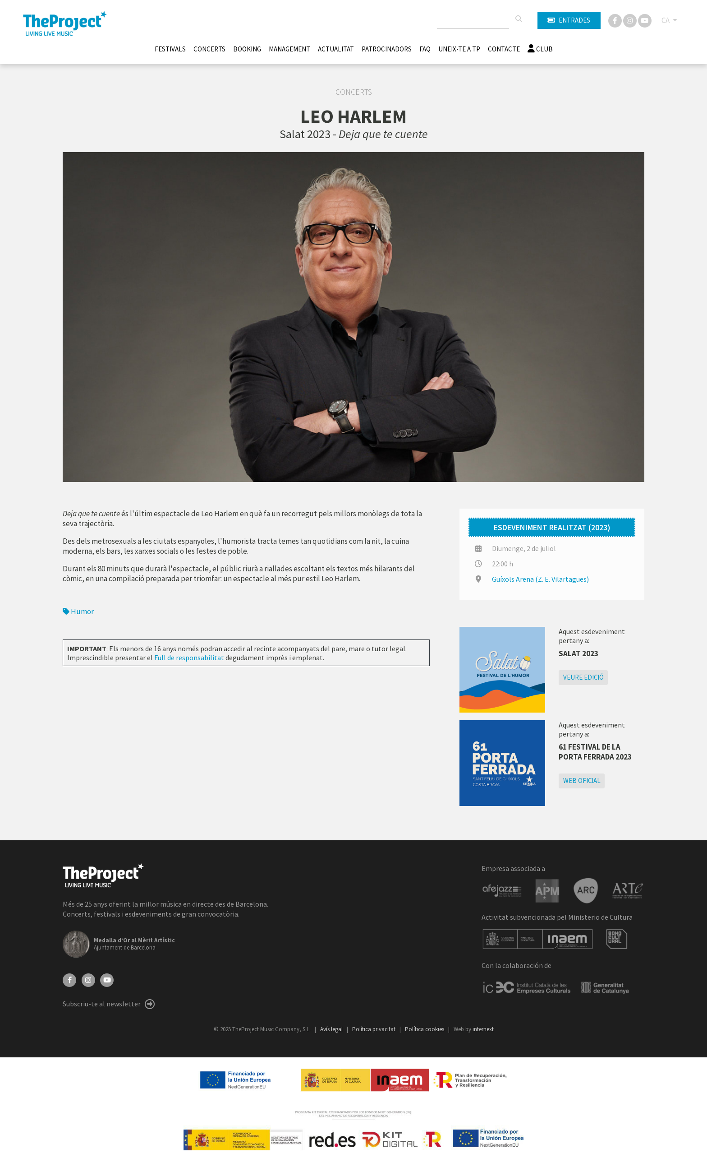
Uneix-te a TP (459, 49)
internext (483, 1029)
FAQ (425, 49)
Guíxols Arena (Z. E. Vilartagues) (540, 579)
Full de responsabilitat (189, 657)
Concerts (209, 49)
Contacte (504, 49)
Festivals (170, 49)
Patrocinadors (387, 49)
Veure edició (583, 677)
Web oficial (582, 780)
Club (540, 49)
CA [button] (666, 20)
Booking (247, 49)
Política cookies (425, 1029)
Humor (78, 611)
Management (289, 49)
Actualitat (336, 49)
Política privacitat (374, 1029)
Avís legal (332, 1029)
